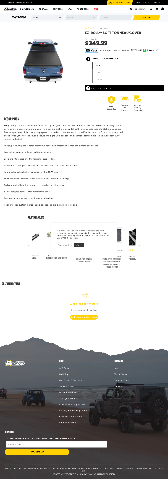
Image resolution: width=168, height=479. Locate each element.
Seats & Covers (66, 386)
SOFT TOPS (59, 9)
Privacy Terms (85, 474)
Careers (118, 386)
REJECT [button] (88, 245)
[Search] (151, 9)
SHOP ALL (44, 9)
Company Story (121, 380)
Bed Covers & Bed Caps (70, 380)
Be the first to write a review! (84, 317)
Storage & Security (68, 398)
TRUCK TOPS (84, 9)
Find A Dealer (120, 374)
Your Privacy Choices (104, 474)
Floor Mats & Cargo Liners (72, 404)
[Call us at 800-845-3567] (139, 9)
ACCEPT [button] (79, 245)
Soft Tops (64, 367)
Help (116, 367)
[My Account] (157, 9)
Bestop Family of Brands (18, 2)
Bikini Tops (64, 374)
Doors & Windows (68, 392)
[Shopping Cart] (162, 9)
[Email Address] (56, 444)
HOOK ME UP (37, 451)
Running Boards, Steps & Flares (74, 410)
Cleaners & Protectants (70, 416)
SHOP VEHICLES (28, 9)
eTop (71, 9)
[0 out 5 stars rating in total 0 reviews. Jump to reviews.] (96, 28)
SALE (96, 9)
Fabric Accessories (68, 422)
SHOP (146, 17)
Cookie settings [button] (65, 245)
